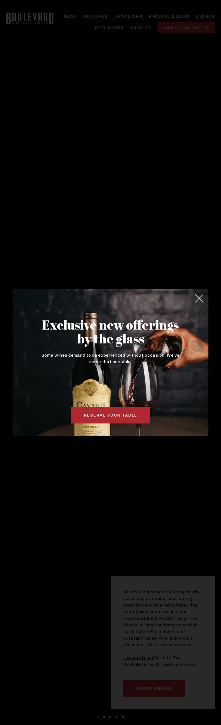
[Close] (199, 298)
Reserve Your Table (110, 415)
